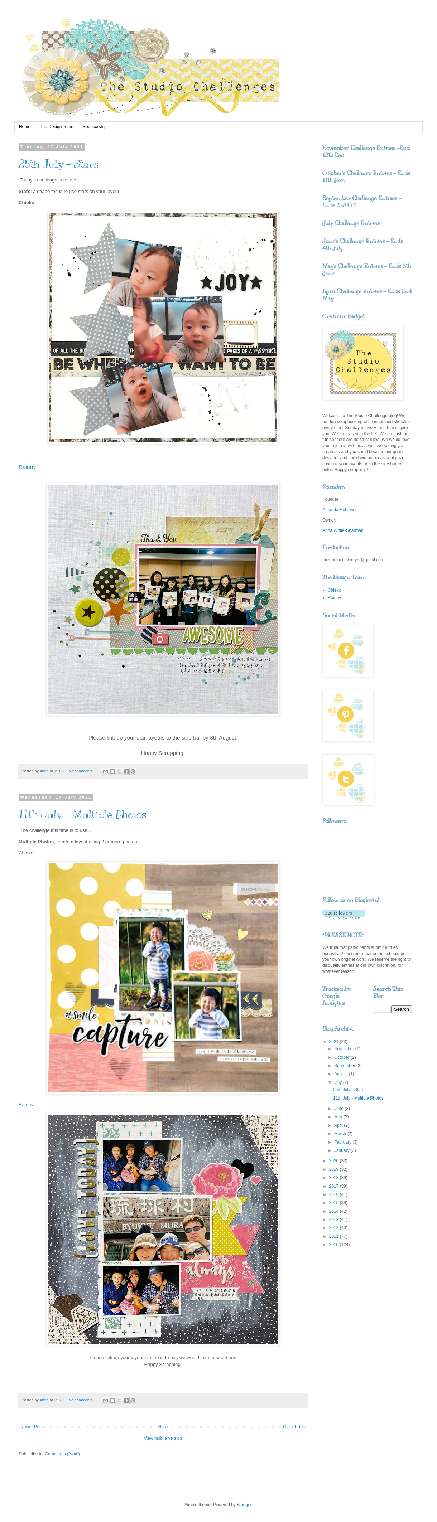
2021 (334, 1041)
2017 (334, 1186)
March (340, 1133)
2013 (334, 1219)
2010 (334, 1244)
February (343, 1142)
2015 (334, 1202)
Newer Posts (32, 1426)
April (339, 1125)
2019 (334, 1169)
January (342, 1150)
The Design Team (56, 126)
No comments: (81, 771)
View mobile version (163, 1438)
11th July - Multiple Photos (83, 814)
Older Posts (294, 1426)
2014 (334, 1211)
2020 (334, 1160)
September (345, 1065)
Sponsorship (95, 126)
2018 (334, 1177)
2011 (334, 1236)
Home (24, 126)
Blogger (244, 1504)
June (339, 1108)
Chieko (334, 590)
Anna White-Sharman (343, 530)
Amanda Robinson (340, 509)
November (344, 1048)
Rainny (27, 467)
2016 (334, 1194)
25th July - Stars (59, 164)
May (339, 1116)
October (342, 1057)
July (338, 1082)
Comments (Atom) (62, 1453)
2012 (334, 1227)
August (341, 1073)
